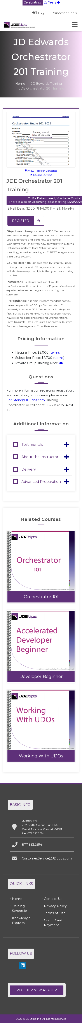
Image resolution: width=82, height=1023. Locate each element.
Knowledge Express (21, 920)
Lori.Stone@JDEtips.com (26, 400)
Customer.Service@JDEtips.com (47, 858)
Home (20, 84)
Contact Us (53, 899)
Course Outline (41, 174)
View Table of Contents (41, 170)
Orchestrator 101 (41, 596)
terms (55, 352)
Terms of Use (54, 913)
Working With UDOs (41, 756)
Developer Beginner (41, 676)
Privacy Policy (55, 906)
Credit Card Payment (53, 922)
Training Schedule (19, 908)
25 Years (41, 2)
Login (39, 13)
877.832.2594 (32, 845)
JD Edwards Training (46, 84)
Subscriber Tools (65, 13)
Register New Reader (36, 990)
